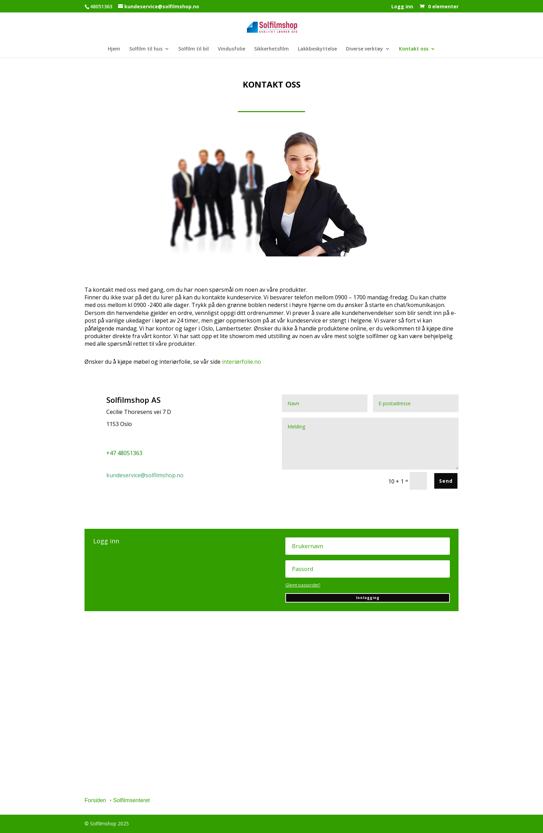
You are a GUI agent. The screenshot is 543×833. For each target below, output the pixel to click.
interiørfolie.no (241, 361)
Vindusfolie (231, 49)
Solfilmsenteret (131, 800)
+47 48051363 (124, 453)
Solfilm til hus (145, 49)
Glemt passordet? (302, 585)
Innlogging (368, 597)
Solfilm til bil (193, 49)
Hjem (114, 49)
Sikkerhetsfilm (271, 49)
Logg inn (402, 7)
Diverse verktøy (364, 49)
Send (446, 481)
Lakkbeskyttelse (317, 49)
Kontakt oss (413, 49)
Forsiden (95, 800)
